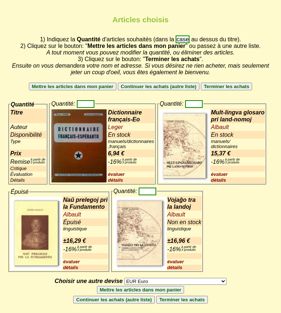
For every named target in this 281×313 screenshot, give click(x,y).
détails (115, 180)
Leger (115, 127)
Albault (220, 127)
